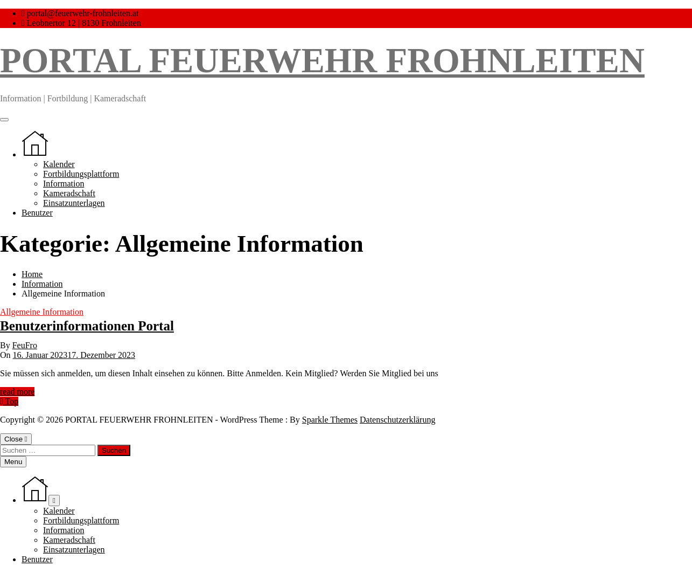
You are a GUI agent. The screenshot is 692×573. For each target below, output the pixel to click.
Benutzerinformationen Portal (87, 326)
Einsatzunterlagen (74, 203)
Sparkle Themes (330, 419)
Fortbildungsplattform (81, 173)
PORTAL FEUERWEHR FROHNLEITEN (322, 60)
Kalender (59, 164)
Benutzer (37, 212)
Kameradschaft (69, 193)
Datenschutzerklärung (397, 419)
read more (17, 391)
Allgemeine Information (41, 311)
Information (63, 183)
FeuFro (24, 345)
